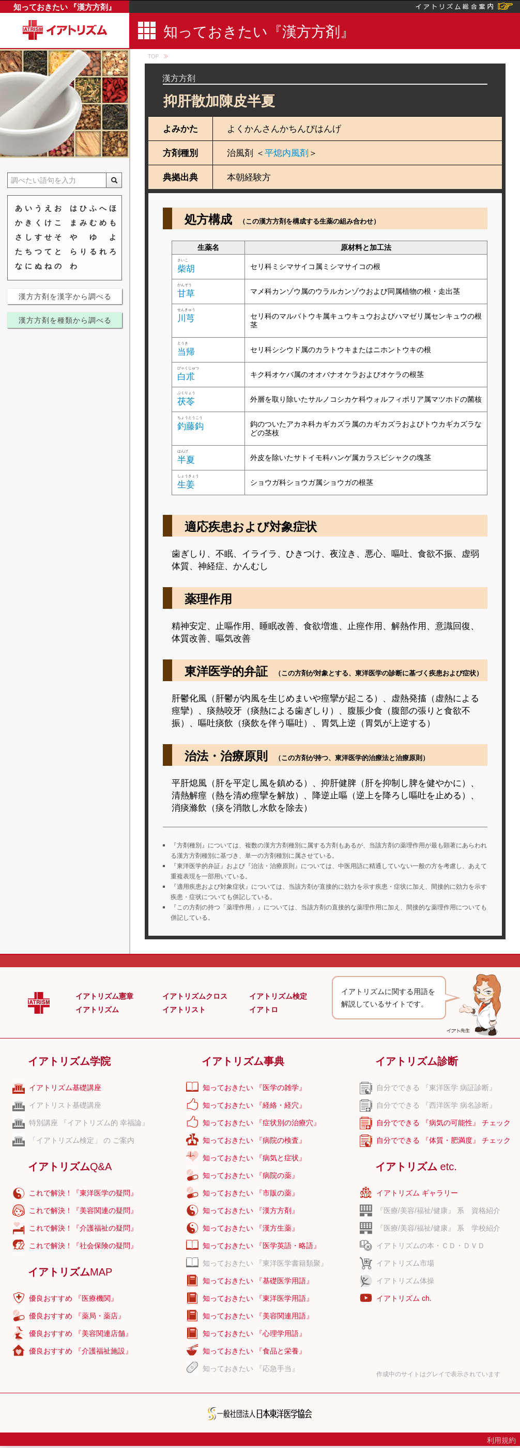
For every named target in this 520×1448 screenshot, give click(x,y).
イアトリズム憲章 (104, 996)
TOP (153, 56)
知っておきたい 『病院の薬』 (251, 1175)
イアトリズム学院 (69, 1061)
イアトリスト (184, 1009)
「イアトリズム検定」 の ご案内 (81, 1140)
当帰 (186, 352)
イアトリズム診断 (416, 1061)
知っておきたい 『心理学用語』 (254, 1333)
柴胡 (186, 269)
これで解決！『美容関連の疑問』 (83, 1210)
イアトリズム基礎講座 (65, 1087)
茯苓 (186, 401)
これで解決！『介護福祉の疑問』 (83, 1228)
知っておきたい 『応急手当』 (251, 1368)
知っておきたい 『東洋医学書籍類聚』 (265, 1263)
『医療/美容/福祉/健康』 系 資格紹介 (438, 1210)
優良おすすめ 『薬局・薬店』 (77, 1315)
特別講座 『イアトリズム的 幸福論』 (89, 1122)
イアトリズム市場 (405, 1263)
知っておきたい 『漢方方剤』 (64, 7)
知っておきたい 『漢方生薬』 (251, 1228)
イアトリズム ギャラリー (417, 1193)
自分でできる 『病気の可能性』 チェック (443, 1122)
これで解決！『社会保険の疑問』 (83, 1245)
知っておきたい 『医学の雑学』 (254, 1087)
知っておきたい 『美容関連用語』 (258, 1315)
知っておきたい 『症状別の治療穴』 (261, 1122)
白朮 (186, 377)
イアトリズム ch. (404, 1298)
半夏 (186, 460)
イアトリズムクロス (194, 996)
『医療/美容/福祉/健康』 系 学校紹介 (438, 1228)
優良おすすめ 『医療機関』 (73, 1298)
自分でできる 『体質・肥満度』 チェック (443, 1140)
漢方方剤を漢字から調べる (65, 296)
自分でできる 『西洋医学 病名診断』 (436, 1105)
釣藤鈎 (190, 426)
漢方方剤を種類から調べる (65, 320)
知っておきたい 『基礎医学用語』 (258, 1280)
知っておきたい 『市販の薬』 (251, 1193)
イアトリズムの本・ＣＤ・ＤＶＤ (430, 1245)
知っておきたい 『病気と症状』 (254, 1157)
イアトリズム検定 (278, 996)
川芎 (186, 318)
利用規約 (501, 1440)
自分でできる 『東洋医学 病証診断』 (436, 1087)
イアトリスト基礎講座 (65, 1105)
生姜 (186, 485)
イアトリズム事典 (243, 1061)
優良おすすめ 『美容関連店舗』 (80, 1333)
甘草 (186, 293)
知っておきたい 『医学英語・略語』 (261, 1245)
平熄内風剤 (287, 153)
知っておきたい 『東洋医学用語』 (258, 1298)
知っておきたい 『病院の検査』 (254, 1140)
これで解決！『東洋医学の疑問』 (83, 1193)
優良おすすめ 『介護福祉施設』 (80, 1351)
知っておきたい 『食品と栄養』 (254, 1351)
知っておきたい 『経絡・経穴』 (254, 1105)
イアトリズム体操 (405, 1280)
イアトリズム (97, 1009)
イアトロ (263, 1009)
